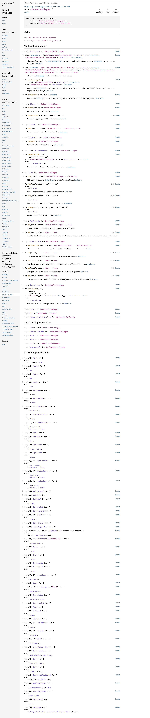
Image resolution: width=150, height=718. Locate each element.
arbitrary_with (35, 80)
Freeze (33, 328)
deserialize (33, 154)
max (29, 184)
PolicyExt (38, 567)
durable (36, 7)
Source (26, 12)
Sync (32, 339)
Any (34, 358)
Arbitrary (35, 51)
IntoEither (38, 523)
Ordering (73, 176)
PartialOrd (35, 241)
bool (70, 225)
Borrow (36, 390)
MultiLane (33, 643)
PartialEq (35, 221)
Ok (59, 296)
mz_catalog (28, 7)
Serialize (35, 285)
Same (35, 583)
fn (84, 70)
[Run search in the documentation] (72, 3)
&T (59, 539)
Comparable (41, 422)
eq (29, 225)
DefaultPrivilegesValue (59, 23)
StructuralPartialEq (40, 317)
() (73, 128)
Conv (35, 432)
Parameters (35, 55)
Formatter (51, 128)
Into (38, 515)
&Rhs (47, 232)
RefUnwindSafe (37, 331)
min (29, 196)
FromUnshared (38, 535)
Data (35, 659)
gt (29, 268)
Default (34, 137)
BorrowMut (38, 398)
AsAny (36, 366)
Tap (34, 607)
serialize (32, 289)
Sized (35, 188)
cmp (29, 176)
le (29, 260)
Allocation (38, 651)
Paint (36, 547)
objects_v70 (51, 7)
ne (29, 232)
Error (78, 128)
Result (68, 128)
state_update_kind (63, 7)
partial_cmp (33, 245)
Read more (49, 90)
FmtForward (38, 491)
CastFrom (33, 411)
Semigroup (46, 587)
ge (29, 276)
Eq (31, 313)
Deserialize (41, 150)
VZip (38, 639)
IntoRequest (39, 527)
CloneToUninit (40, 414)
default (31, 141)
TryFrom (40, 623)
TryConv (37, 619)
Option (42, 21)
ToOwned (37, 611)
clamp (30, 207)
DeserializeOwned (42, 675)
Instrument (38, 511)
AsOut (36, 382)
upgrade (43, 7)
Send (32, 335)
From (35, 495)
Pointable (38, 563)
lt (29, 253)
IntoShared (55, 531)
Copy (32, 309)
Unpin (32, 343)
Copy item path (52, 9)
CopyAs (36, 436)
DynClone (37, 453)
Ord (31, 172)
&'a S (54, 587)
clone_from (33, 115)
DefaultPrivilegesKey (56, 21)
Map (42, 67)
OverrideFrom (43, 539)
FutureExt (38, 507)
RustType (33, 579)
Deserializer (70, 159)
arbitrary (32, 95)
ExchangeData (39, 683)
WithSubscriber (40, 647)
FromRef (37, 499)
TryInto (40, 631)
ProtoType (41, 575)
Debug (32, 124)
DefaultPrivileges (54, 51)
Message (37, 707)
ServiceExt (38, 603)
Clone (32, 104)
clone (30, 108)
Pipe (35, 555)
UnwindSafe (35, 347)
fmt (29, 128)
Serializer (50, 296)
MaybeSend (38, 699)
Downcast (37, 444)
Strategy (34, 67)
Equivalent (41, 461)
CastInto (40, 406)
